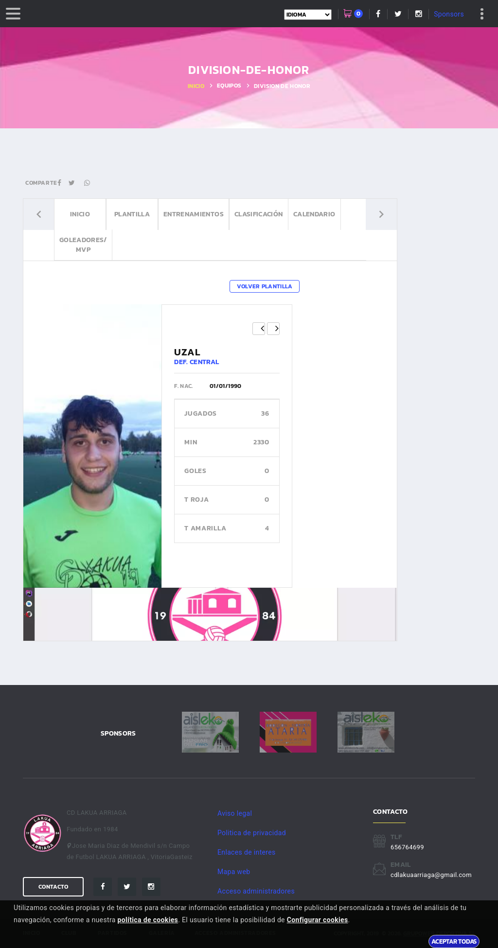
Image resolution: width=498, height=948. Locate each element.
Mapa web (233, 872)
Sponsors (449, 14)
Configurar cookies (317, 920)
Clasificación (258, 214)
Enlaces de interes (246, 852)
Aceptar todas (454, 941)
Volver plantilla (265, 286)
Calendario (314, 214)
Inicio (196, 86)
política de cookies (148, 920)
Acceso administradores (256, 891)
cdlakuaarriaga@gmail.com (431, 874)
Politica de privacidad (251, 833)
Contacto (53, 886)
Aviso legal (234, 813)
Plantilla (132, 214)
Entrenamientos (193, 214)
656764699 (407, 847)
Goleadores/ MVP (83, 245)
